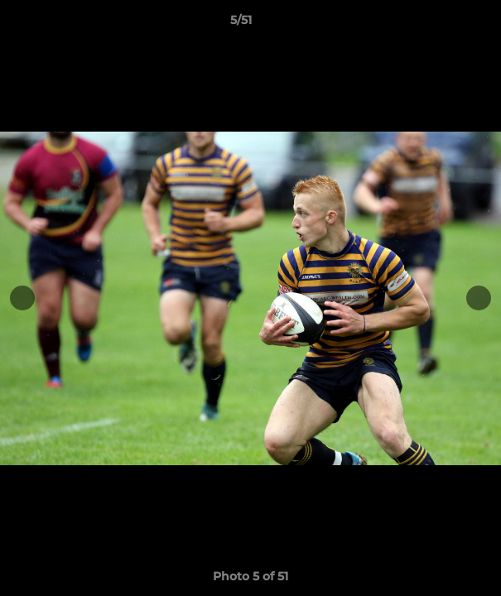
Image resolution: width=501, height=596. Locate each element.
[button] (441, 24)
